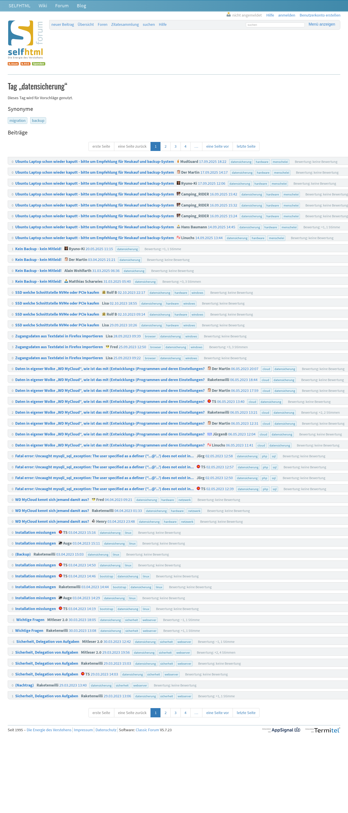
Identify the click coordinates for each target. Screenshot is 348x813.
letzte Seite (246, 146)
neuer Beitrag (62, 24)
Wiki (43, 5)
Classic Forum (147, 729)
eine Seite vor (217, 146)
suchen (149, 24)
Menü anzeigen (322, 24)
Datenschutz (106, 729)
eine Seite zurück (132, 146)
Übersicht (86, 24)
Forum (62, 5)
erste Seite (101, 146)
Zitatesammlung (125, 24)
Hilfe (163, 24)
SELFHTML (19, 5)
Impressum (83, 729)
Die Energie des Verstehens (49, 729)
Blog (81, 5)
